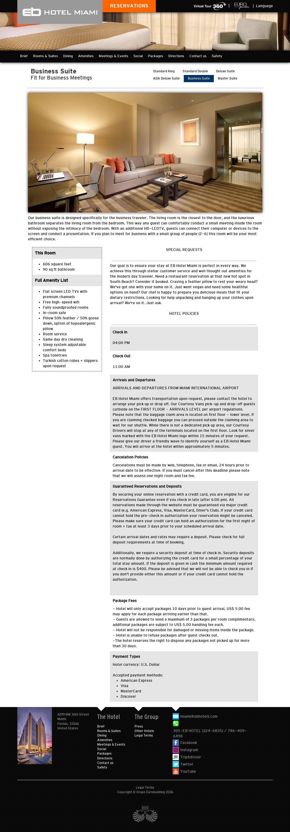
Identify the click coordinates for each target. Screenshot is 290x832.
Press (138, 726)
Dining (68, 56)
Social (138, 56)
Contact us (197, 56)
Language (264, 6)
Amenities (85, 56)
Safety (217, 56)
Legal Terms (143, 735)
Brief (24, 56)
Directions (176, 56)
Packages (155, 56)
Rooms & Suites (45, 56)
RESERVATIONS (129, 6)
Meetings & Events (113, 56)
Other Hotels (144, 731)
